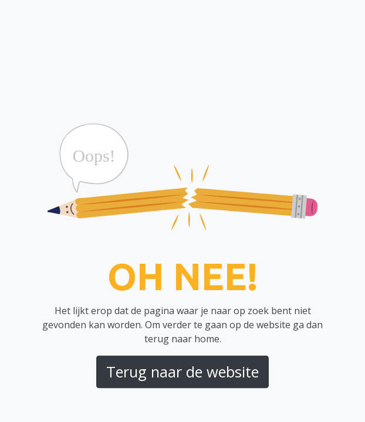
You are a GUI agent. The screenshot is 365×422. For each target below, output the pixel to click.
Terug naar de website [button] (182, 372)
